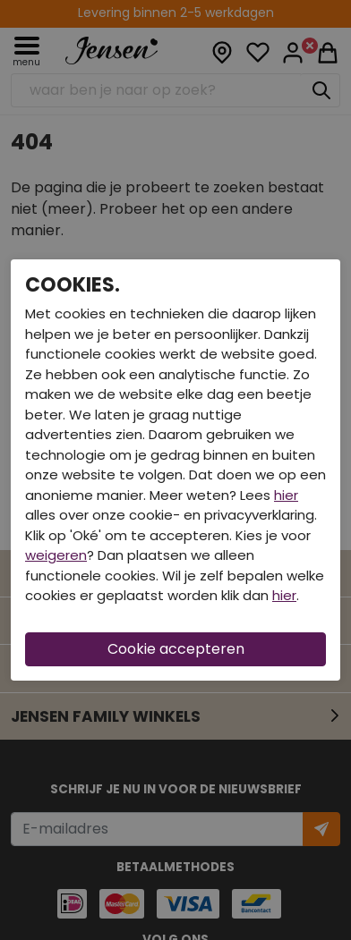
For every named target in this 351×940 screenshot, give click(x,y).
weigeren (56, 555)
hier (286, 495)
